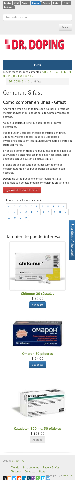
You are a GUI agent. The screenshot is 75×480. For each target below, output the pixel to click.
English (7, 3)
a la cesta (37, 305)
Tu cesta (16, 471)
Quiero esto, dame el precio (22, 190)
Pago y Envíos (51, 467)
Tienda (15, 467)
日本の (66, 3)
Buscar (65, 27)
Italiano (56, 3)
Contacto (30, 471)
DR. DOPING (17, 460)
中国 (16, 3)
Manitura (67, 475)
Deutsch (25, 3)
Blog (42, 471)
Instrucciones (31, 467)
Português (8, 7)
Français (46, 3)
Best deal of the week (72, 240)
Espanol (35, 3)
